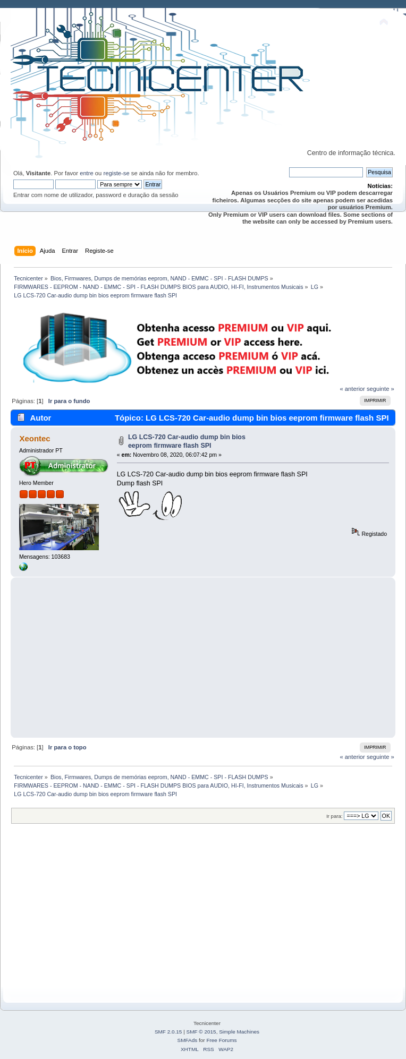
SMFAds (187, 1040)
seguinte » (380, 389)
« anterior (352, 389)
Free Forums (221, 1040)
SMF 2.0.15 (168, 1032)
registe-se (116, 173)
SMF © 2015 (201, 1032)
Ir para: (334, 816)
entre (87, 173)
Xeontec (34, 438)
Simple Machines (239, 1032)
